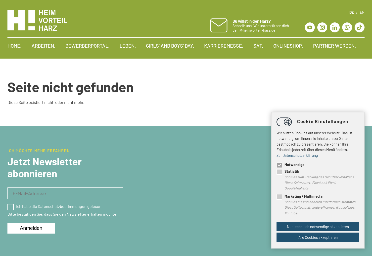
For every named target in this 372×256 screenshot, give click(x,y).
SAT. (258, 46)
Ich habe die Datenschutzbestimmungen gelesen (54, 206)
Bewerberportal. (87, 46)
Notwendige (290, 164)
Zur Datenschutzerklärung (297, 155)
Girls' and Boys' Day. (170, 46)
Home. (14, 46)
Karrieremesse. (223, 46)
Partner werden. (334, 46)
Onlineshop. (288, 46)
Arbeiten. (43, 46)
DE (351, 12)
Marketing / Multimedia (300, 196)
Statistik (288, 171)
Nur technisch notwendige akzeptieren (318, 226)
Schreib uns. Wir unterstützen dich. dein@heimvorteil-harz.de (261, 25)
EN (362, 12)
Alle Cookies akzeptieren (318, 237)
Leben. (128, 46)
